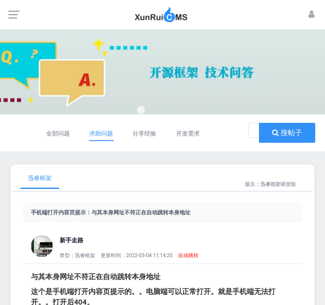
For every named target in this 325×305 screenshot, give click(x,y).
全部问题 (57, 133)
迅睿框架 (40, 178)
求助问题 (101, 133)
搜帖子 (287, 132)
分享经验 (145, 133)
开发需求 (188, 133)
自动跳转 (188, 255)
